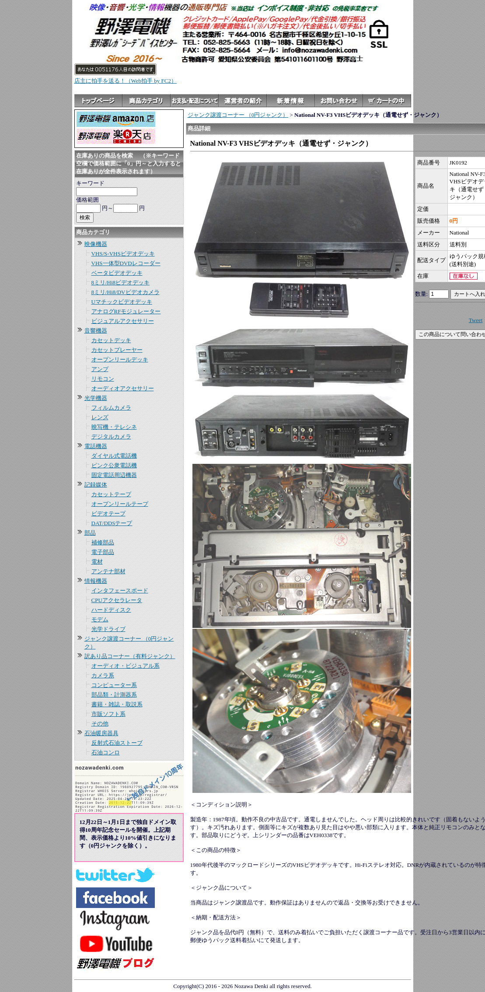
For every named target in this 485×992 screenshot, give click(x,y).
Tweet (476, 320)
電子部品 (102, 552)
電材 (97, 561)
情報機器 (95, 581)
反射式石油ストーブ (117, 743)
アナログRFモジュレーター (126, 311)
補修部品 (102, 542)
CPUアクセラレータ (116, 600)
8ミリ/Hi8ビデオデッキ (120, 282)
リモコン (102, 378)
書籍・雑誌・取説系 (117, 704)
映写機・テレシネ (114, 427)
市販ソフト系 (108, 714)
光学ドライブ (108, 629)
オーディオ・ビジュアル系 (125, 666)
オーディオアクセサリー (122, 388)
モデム (99, 619)
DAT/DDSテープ (112, 523)
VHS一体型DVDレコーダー (126, 263)
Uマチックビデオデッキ (121, 301)
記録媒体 (95, 484)
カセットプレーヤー (117, 350)
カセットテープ (111, 494)
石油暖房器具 (101, 733)
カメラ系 (102, 675)
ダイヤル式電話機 (114, 455)
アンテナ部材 (108, 571)
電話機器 (95, 446)
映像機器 (95, 244)
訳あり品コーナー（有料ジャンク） (129, 656)
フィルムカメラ (111, 407)
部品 (90, 532)
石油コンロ (105, 752)
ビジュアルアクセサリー (122, 321)
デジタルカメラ (111, 436)
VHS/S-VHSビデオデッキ (123, 253)
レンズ (99, 417)
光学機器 (95, 398)
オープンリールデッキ (119, 359)
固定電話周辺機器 (114, 475)
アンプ (99, 369)
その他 (99, 723)
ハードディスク (111, 609)
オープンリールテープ (119, 504)
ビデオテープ (108, 513)
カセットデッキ (111, 340)
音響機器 (95, 330)
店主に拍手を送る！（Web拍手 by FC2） (125, 80)
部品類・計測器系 (114, 694)
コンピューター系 (114, 685)
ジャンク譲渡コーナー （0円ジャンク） (238, 115)
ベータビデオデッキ (117, 273)
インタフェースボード (119, 590)
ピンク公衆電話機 (114, 465)
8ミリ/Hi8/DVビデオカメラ (125, 292)
